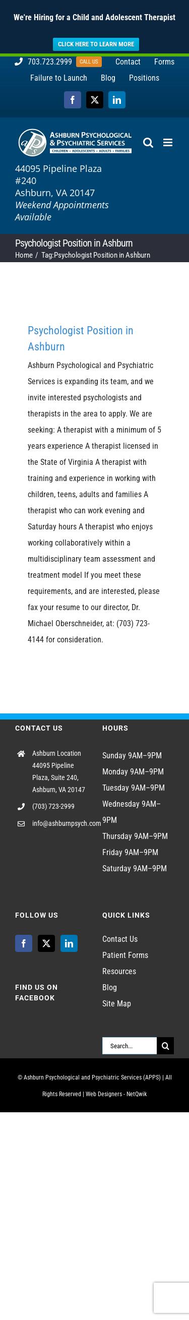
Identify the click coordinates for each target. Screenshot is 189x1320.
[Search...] (129, 1045)
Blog (109, 987)
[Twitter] (46, 942)
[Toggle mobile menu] (168, 142)
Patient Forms (125, 954)
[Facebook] (23, 942)
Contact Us (120, 938)
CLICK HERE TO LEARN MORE (96, 44)
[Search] (165, 1045)
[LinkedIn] (69, 942)
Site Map (116, 1003)
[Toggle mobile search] (148, 142)
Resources (119, 971)
